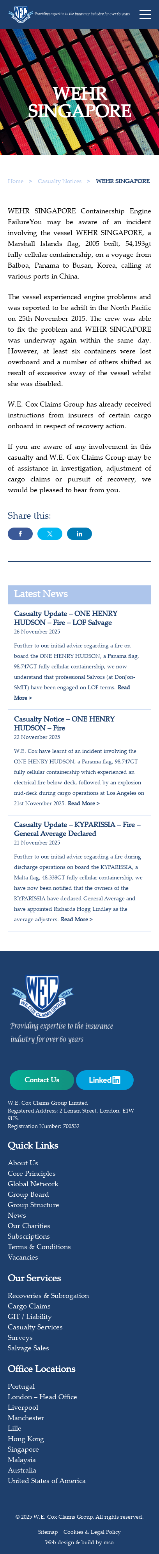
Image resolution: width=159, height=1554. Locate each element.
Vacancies (23, 1258)
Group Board (28, 1195)
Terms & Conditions (39, 1247)
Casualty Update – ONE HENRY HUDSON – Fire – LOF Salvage (65, 619)
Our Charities (29, 1226)
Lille (14, 1429)
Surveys (20, 1338)
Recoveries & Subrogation (48, 1296)
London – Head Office (42, 1397)
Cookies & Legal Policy (92, 1532)
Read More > (83, 804)
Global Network (33, 1184)
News (17, 1216)
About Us (23, 1163)
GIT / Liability (30, 1317)
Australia (22, 1470)
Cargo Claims (29, 1306)
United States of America (47, 1481)
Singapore (23, 1450)
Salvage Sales (28, 1348)
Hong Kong (26, 1439)
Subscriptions (29, 1237)
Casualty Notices (60, 182)
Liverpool (23, 1408)
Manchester (26, 1418)
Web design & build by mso (79, 1543)
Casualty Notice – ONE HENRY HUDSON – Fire (64, 724)
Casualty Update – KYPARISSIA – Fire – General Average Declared (77, 830)
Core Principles (32, 1174)
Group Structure (33, 1205)
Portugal (21, 1387)
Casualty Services (35, 1327)
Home (15, 182)
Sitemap (48, 1532)
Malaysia (22, 1460)
